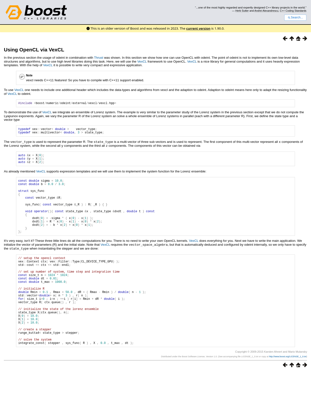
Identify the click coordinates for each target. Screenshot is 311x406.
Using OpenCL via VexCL (34, 49)
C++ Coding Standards (293, 10)
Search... (295, 17)
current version (198, 28)
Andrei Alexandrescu (266, 10)
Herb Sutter (242, 10)
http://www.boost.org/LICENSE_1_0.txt (287, 390)
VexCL (142, 61)
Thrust (98, 57)
